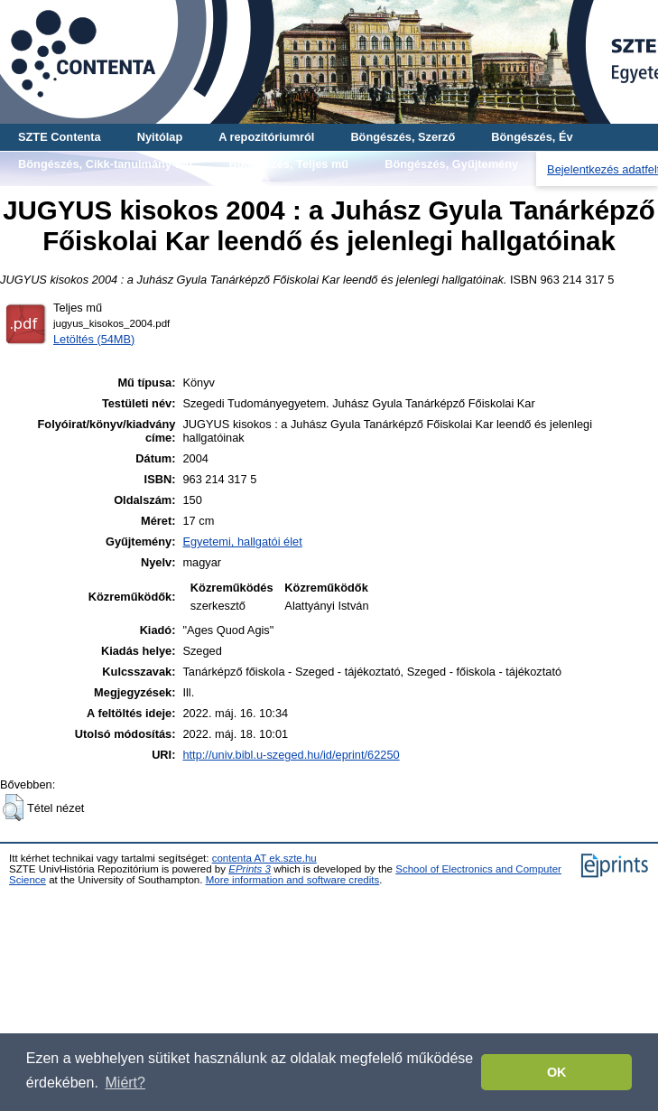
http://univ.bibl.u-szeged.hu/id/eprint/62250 (290, 754)
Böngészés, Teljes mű (288, 164)
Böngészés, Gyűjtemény (451, 164)
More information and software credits (293, 879)
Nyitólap (159, 137)
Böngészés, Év (531, 137)
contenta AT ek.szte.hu (264, 858)
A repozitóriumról (266, 137)
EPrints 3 (249, 869)
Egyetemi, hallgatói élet (241, 541)
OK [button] (557, 1072)
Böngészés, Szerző (402, 137)
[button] (13, 807)
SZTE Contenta (59, 137)
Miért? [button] (125, 1082)
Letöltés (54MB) (93, 339)
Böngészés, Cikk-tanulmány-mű (105, 164)
